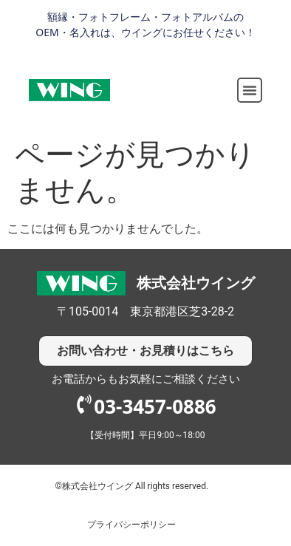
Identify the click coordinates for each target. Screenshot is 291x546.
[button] (249, 90)
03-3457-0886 (155, 406)
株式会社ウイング (196, 283)
